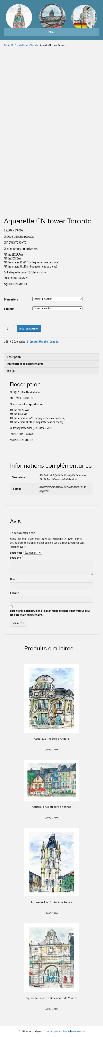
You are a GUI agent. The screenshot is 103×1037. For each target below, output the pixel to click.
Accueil (7, 45)
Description (14, 357)
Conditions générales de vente (57, 1031)
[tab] (51, 356)
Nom (13, 579)
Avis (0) (11, 370)
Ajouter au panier (29, 328)
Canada (34, 45)
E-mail (14, 593)
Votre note (17, 552)
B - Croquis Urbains (21, 45)
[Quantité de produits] (9, 328)
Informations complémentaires (25, 363)
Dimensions (11, 299)
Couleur (9, 308)
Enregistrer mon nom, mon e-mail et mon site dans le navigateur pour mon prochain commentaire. (50, 612)
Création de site (78, 1031)
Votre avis (16, 557)
